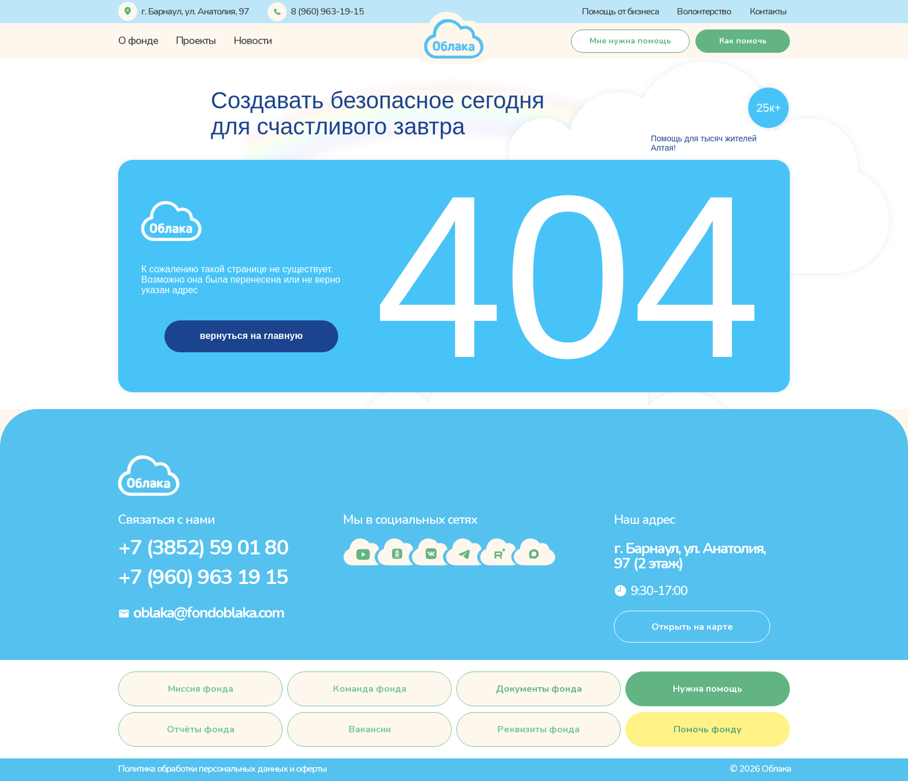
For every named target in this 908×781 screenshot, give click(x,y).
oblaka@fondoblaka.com (208, 613)
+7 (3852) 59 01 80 (203, 548)
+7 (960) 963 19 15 (203, 577)
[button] (630, 41)
